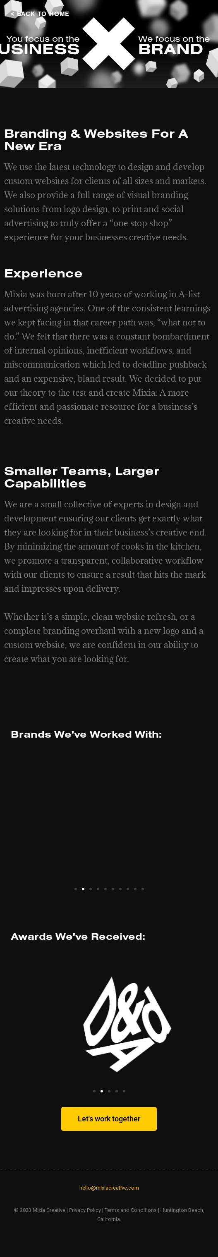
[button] (75, 889)
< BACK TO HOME (40, 14)
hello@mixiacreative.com (109, 1188)
